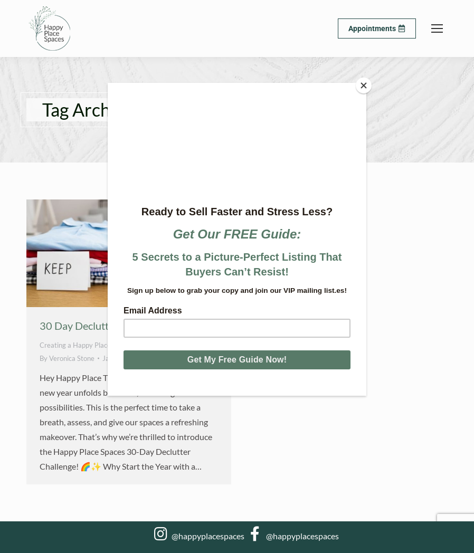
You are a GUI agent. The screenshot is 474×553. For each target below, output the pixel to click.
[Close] (364, 85)
